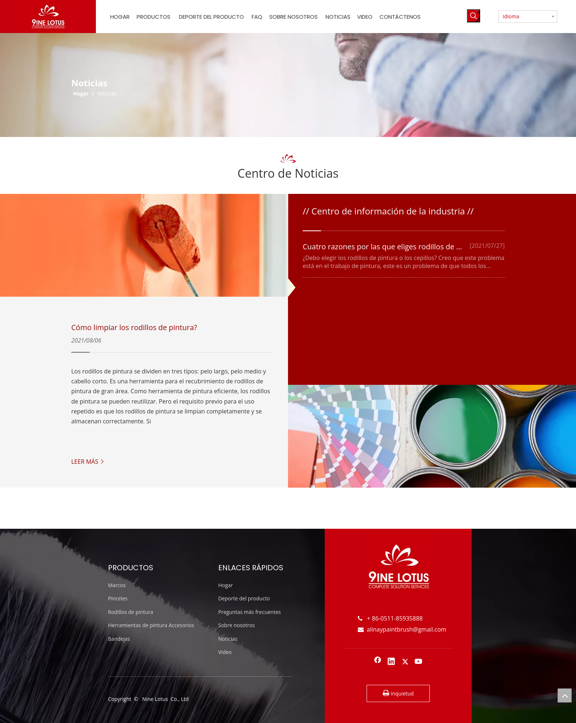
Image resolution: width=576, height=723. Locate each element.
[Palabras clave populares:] (473, 15)
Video (225, 651)
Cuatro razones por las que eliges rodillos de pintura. (393, 247)
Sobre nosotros (236, 625)
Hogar (225, 585)
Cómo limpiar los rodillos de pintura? (134, 327)
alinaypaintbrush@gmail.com (402, 629)
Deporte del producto (244, 598)
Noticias (227, 638)
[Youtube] (419, 662)
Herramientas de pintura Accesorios (151, 625)
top (565, 695)
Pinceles (117, 598)
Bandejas (119, 638)
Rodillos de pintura (130, 611)
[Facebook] (378, 662)
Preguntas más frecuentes (249, 611)
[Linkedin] (391, 662)
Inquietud (398, 693)
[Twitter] (405, 662)
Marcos (117, 585)
